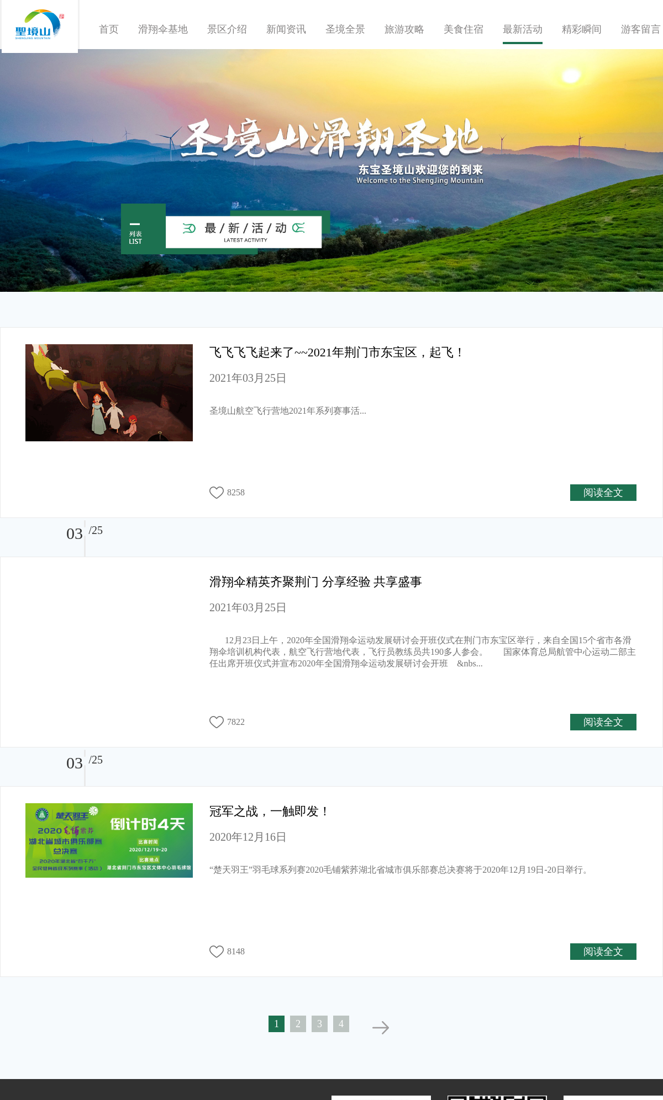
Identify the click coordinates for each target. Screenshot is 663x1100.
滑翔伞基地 (163, 29)
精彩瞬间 (582, 29)
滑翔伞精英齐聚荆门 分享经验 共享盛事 (315, 582)
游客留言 (641, 29)
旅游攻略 (404, 29)
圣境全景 (345, 29)
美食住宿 (463, 29)
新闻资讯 (286, 29)
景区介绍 (227, 29)
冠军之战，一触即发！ (270, 811)
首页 (109, 29)
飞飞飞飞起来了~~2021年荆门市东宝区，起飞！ (337, 352)
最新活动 (523, 29)
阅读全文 (603, 492)
